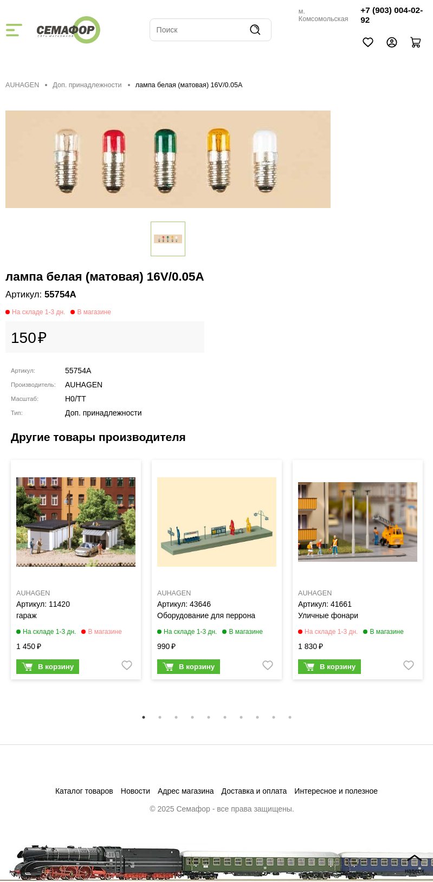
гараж (26, 615)
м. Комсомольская (323, 15)
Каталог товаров (84, 791)
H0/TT (75, 398)
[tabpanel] (76, 572)
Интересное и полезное (336, 791)
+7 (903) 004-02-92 (391, 14)
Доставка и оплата (254, 791)
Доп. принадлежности (87, 85)
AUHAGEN (22, 85)
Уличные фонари (328, 615)
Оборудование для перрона (206, 615)
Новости (135, 791)
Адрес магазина (186, 791)
